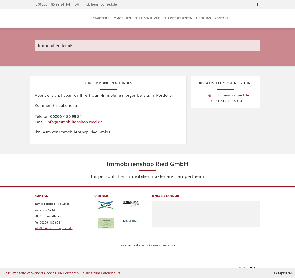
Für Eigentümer (147, 18)
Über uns (203, 18)
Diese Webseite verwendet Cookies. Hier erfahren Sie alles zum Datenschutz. (61, 273)
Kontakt (221, 18)
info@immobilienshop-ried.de (94, 4)
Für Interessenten (177, 18)
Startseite (101, 18)
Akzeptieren (283, 273)
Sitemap (141, 245)
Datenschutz (168, 245)
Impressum (126, 245)
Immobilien (122, 18)
